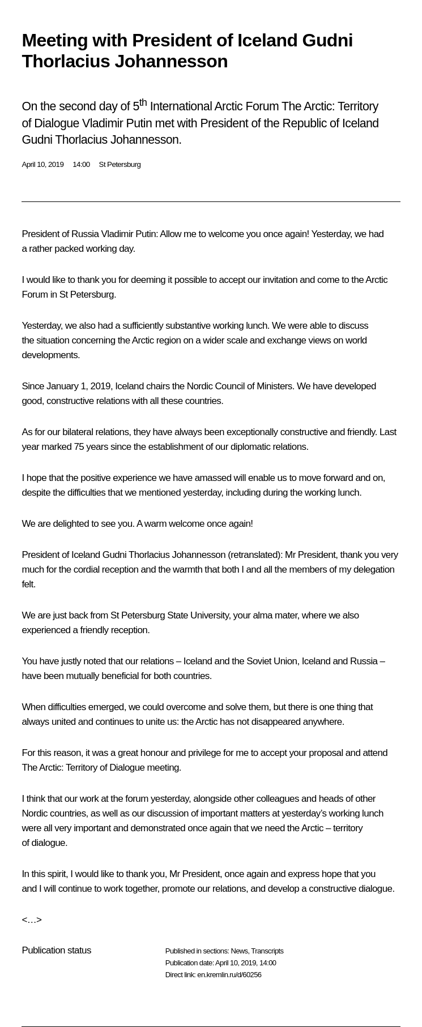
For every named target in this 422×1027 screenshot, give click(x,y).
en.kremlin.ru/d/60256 (229, 974)
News (239, 951)
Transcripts (267, 951)
